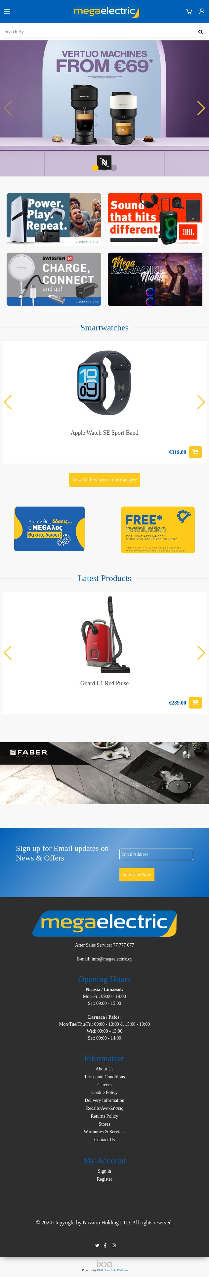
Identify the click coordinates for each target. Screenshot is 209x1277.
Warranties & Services (104, 1131)
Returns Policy (104, 1116)
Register (104, 1179)
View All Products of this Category (104, 479)
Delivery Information (104, 1100)
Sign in (104, 1171)
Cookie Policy (104, 1092)
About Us (104, 1068)
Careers (105, 1084)
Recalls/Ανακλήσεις (104, 1108)
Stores (104, 1124)
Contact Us (104, 1139)
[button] (95, 168)
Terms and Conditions (104, 1076)
